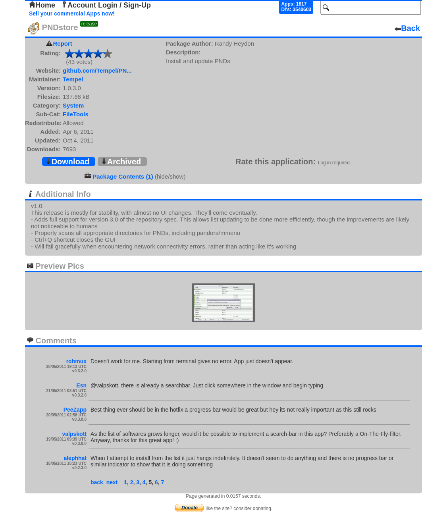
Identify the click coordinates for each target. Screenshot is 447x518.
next (112, 482)
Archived (121, 161)
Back (407, 28)
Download (67, 161)
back (97, 482)
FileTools (76, 114)
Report (62, 43)
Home (42, 5)
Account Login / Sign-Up (106, 5)
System (73, 105)
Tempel (73, 79)
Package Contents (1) (122, 176)
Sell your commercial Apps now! (72, 13)
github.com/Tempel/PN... (97, 70)
